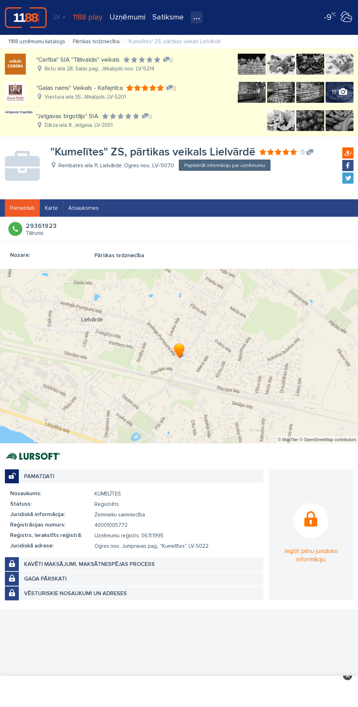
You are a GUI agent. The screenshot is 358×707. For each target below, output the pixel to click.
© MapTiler (288, 439)
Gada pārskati (45, 578)
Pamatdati (22, 208)
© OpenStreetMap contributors (327, 439)
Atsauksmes (83, 208)
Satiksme (168, 17)
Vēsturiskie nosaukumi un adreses (75, 593)
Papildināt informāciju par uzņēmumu (224, 165)
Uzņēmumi (127, 17)
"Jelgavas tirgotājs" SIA (67, 116)
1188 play (87, 17)
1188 (26, 17)
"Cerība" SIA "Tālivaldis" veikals (78, 59)
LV (60, 17)
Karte (51, 208)
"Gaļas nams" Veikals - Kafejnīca (79, 88)
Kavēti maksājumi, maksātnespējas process (89, 564)
